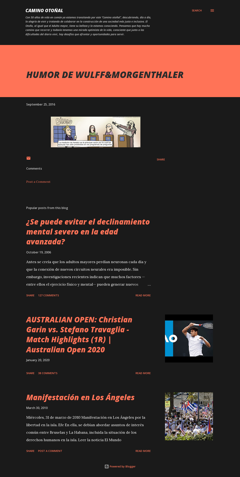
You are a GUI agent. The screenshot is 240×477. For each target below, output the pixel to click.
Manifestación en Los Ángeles (80, 397)
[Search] (197, 10)
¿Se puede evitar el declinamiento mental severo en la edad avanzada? (88, 231)
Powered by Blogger (120, 466)
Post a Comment (38, 181)
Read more (143, 295)
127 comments (48, 295)
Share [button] (161, 159)
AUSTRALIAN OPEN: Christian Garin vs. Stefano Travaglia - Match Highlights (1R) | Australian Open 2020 (79, 334)
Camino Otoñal (44, 10)
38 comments (47, 373)
